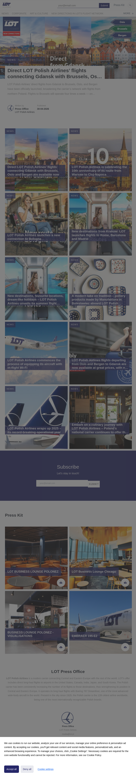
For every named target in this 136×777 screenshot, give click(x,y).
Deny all (27, 769)
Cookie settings (46, 769)
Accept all (11, 769)
